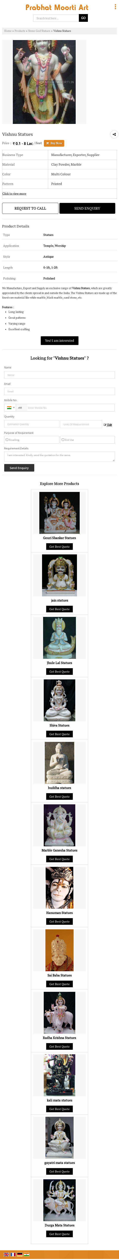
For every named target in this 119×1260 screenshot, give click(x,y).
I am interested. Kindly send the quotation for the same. (59, 456)
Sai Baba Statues (60, 975)
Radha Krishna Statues (59, 1038)
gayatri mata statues (59, 1163)
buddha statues (59, 788)
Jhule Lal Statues (59, 663)
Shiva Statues (59, 725)
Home (8, 31)
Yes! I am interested (59, 340)
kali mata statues (59, 1100)
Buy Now (54, 143)
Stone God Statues (39, 31)
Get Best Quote (59, 547)
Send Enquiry (87, 208)
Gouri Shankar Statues (59, 538)
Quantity (9, 416)
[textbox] (81, 424)
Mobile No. (10, 400)
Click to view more (14, 193)
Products (20, 31)
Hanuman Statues (59, 913)
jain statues (59, 600)
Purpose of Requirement (18, 433)
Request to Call (30, 208)
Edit (108, 425)
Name (7, 367)
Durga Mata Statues (59, 1225)
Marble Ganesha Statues (59, 850)
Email (7, 384)
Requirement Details (16, 448)
